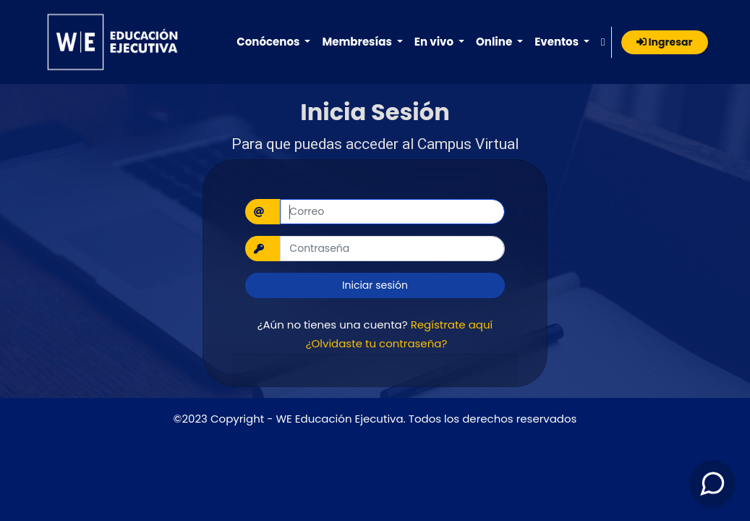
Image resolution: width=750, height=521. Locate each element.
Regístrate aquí (452, 324)
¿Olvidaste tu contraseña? (377, 343)
